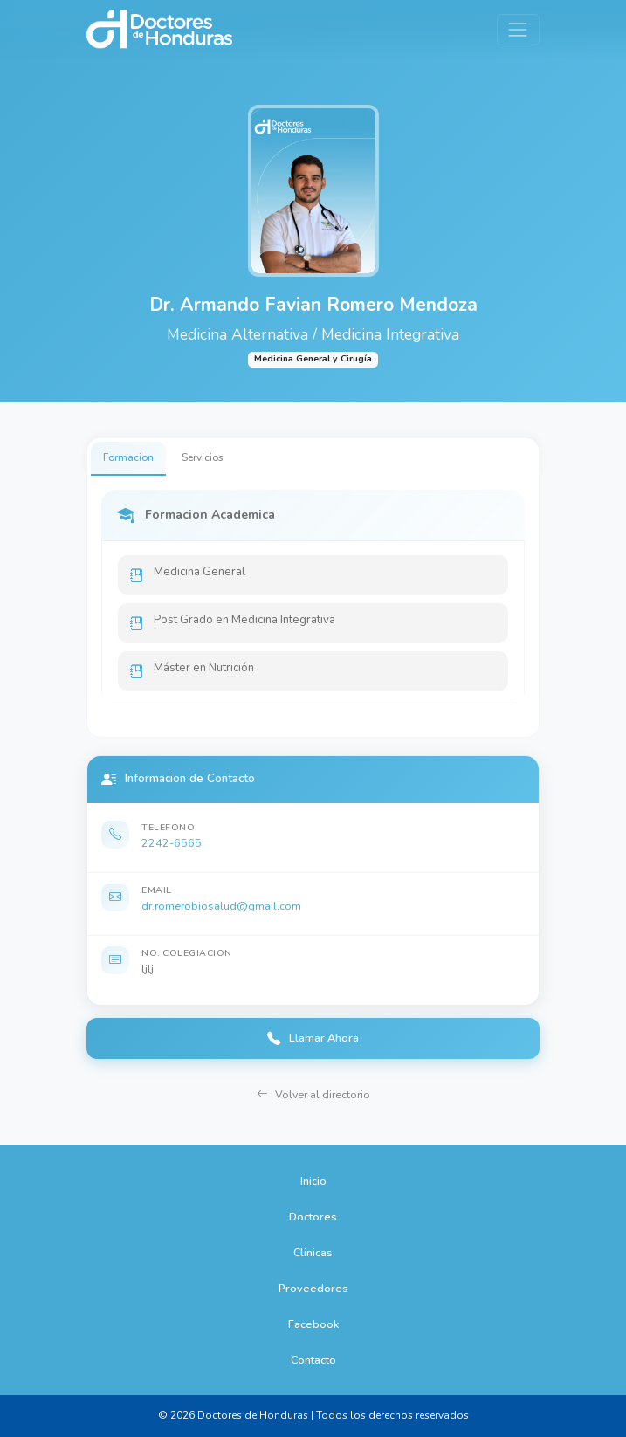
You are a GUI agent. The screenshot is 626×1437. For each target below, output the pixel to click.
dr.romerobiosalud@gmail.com (221, 905)
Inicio (313, 1180)
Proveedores (313, 1288)
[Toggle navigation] (518, 29)
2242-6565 (171, 842)
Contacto (313, 1359)
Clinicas (313, 1252)
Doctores (313, 1216)
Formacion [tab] (128, 457)
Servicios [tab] (203, 457)
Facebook (313, 1324)
